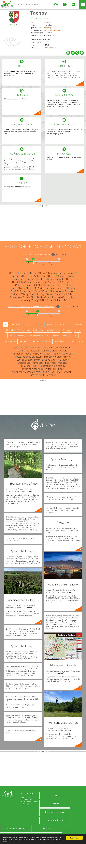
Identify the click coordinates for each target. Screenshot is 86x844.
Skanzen (78, 324)
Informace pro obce (54, 812)
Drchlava (40, 279)
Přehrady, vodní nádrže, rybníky (18, 330)
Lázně (74, 335)
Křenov (61, 285)
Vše (5, 324)
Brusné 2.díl (32, 276)
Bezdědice (23, 272)
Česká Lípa (48, 27)
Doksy (70, 276)
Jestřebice (17, 285)
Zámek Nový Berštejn (28, 350)
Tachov (38, 13)
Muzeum (46, 341)
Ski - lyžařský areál (64, 324)
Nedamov (51, 288)
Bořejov (61, 272)
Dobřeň (61, 276)
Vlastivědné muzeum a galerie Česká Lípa (33, 371)
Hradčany (48, 282)
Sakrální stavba (77, 341)
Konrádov (44, 285)
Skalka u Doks (53, 294)
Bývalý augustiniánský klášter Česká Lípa (42, 368)
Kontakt (47, 828)
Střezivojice (15, 297)
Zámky (11, 335)
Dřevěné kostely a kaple (38, 335)
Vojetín (61, 297)
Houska (37, 282)
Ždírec (50, 300)
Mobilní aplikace (55, 820)
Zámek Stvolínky (64, 371)
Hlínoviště (59, 279)
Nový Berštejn (18, 291)
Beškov (12, 272)
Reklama (55, 803)
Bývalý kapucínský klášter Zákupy (50, 359)
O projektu (54, 795)
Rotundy (55, 335)
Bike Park (22, 341)
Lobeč (22, 288)
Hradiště (59, 282)
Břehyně (71, 272)
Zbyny (35, 300)
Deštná (51, 276)
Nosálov (71, 288)
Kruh (69, 285)
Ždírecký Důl (61, 300)
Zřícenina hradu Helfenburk (43, 374)
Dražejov (30, 279)
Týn (32, 297)
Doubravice (18, 279)
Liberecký (47, 22)
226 (46, 42)
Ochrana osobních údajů (15, 828)
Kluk (35, 285)
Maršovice (39, 288)
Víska (46, 297)
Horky (69, 279)
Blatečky (51, 272)
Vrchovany (25, 300)
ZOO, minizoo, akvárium (20, 324)
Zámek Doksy (19, 347)
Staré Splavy (68, 294)
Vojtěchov (71, 297)
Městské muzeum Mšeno (45, 353)
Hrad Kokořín (67, 353)
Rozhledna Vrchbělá (21, 353)
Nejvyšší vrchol (9, 341)
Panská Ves (57, 291)
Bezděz (33, 272)
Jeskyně (65, 335)
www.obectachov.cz (52, 47)
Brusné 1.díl (18, 276)
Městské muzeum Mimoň (57, 356)
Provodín (34, 294)
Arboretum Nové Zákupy (52, 365)
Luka (29, 288)
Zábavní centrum (60, 341)
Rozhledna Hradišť (29, 365)
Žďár (42, 300)
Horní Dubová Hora (22, 282)
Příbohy (24, 294)
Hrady (77, 330)
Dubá (50, 279)
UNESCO (49, 324)
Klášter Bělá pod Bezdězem (28, 356)
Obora (30, 291)
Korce (53, 285)
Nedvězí (61, 288)
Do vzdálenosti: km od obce (34, 254)
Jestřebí (69, 282)
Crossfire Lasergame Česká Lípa (33, 362)
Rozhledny (67, 330)
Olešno (45, 291)
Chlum (43, 276)
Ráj (42, 294)
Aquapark (38, 324)
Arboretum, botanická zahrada (47, 330)
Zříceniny (21, 335)
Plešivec (15, 294)
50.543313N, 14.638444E (53, 30)
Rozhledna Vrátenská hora (54, 350)
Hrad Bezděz (51, 347)
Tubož (26, 297)
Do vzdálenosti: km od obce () (31, 306)
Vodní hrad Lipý (59, 362)
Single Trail (34, 341)
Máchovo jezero (35, 347)
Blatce (42, 272)
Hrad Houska (66, 347)
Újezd (39, 297)
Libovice (13, 288)
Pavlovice (69, 291)
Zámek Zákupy (24, 359)
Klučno (27, 285)
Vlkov (53, 297)
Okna (37, 291)
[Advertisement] (43, 224)
